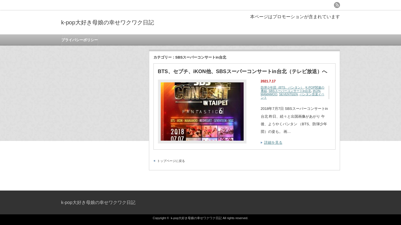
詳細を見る (273, 142)
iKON (316, 90)
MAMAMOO (269, 94)
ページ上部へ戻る (396, 178)
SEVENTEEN (288, 94)
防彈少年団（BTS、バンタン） (282, 87)
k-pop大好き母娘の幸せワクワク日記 (107, 22)
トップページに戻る (171, 161)
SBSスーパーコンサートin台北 (290, 90)
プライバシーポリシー (79, 40)
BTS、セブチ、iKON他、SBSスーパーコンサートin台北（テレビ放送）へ (242, 71)
